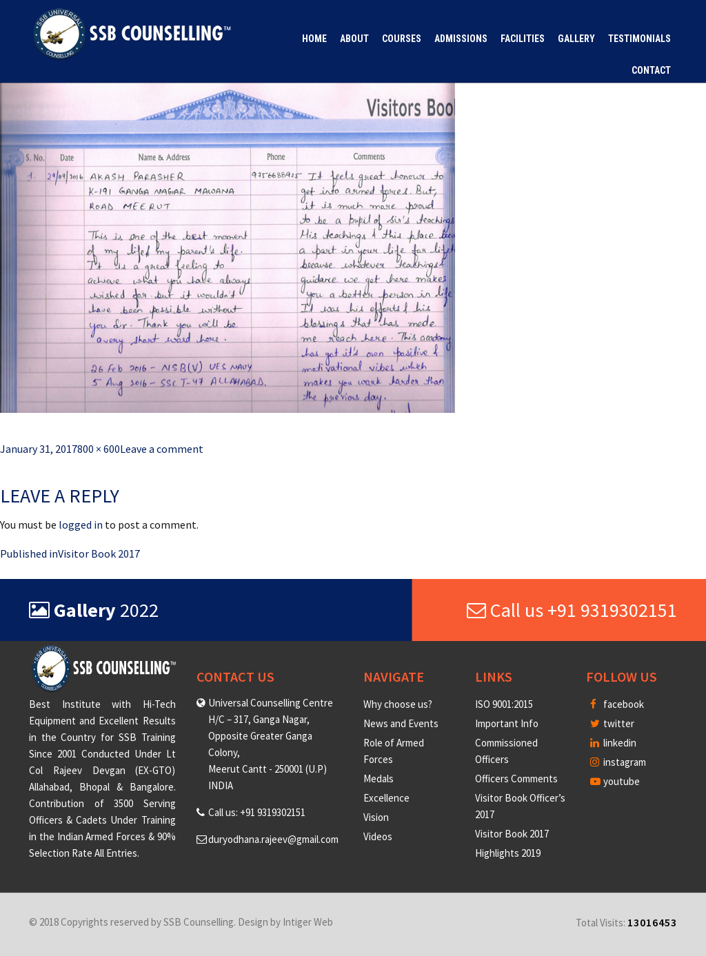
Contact (651, 70)
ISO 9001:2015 (504, 704)
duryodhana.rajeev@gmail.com (273, 839)
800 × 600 (98, 449)
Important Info (506, 723)
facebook (617, 704)
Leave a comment (161, 449)
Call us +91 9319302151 (572, 610)
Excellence (386, 797)
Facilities (523, 38)
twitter (612, 723)
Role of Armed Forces (393, 751)
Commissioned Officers (506, 751)
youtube (615, 781)
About (354, 38)
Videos (377, 836)
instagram (618, 762)
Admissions (460, 38)
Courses (401, 38)
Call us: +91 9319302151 (256, 812)
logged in (81, 524)
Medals (378, 778)
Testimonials (639, 38)
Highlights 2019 (508, 853)
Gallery (576, 38)
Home (314, 38)
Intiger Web (308, 921)
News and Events (400, 723)
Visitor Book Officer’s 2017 (520, 806)
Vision (376, 817)
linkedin (613, 742)
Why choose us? (397, 704)
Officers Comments (516, 778)
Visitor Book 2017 (512, 833)
